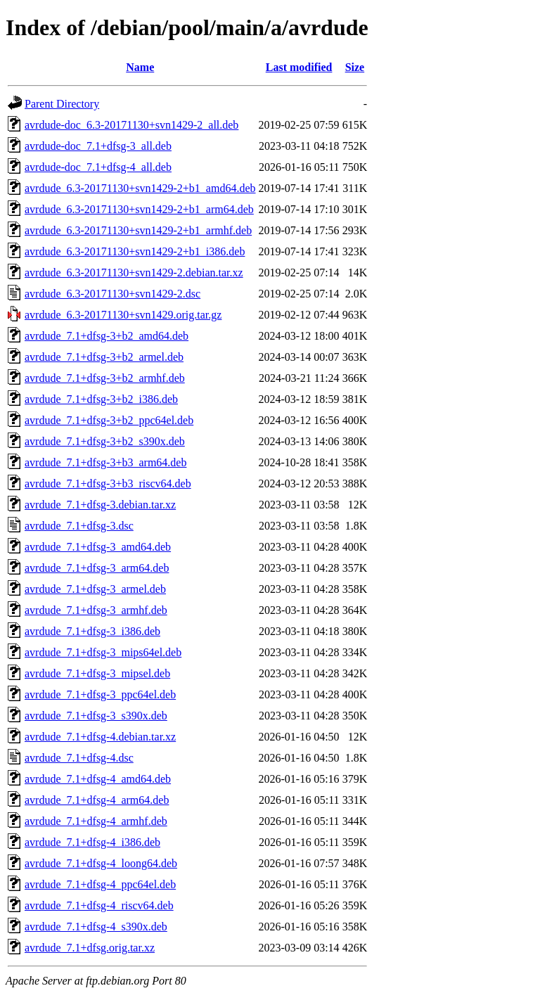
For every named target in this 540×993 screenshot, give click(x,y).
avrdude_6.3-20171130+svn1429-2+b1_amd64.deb (140, 188)
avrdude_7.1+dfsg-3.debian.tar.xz (100, 505)
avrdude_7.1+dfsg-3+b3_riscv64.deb (108, 483)
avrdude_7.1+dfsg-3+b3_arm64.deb (105, 462)
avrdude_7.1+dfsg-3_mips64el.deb (103, 652)
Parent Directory (62, 104)
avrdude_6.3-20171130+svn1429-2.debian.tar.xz (134, 272)
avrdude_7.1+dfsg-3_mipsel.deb (97, 673)
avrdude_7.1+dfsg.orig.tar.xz (90, 948)
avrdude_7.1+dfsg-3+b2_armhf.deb (105, 378)
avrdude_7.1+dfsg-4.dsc (79, 758)
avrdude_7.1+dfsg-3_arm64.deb (97, 568)
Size (355, 67)
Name (140, 67)
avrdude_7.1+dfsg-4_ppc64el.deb (100, 884)
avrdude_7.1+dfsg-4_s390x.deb (96, 927)
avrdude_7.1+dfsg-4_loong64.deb (101, 863)
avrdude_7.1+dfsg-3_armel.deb (95, 589)
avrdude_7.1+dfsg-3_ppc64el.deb (100, 694)
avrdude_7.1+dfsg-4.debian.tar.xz (100, 737)
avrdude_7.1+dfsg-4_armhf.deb (96, 821)
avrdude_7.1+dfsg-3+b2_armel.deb (104, 357)
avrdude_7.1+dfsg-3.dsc (79, 526)
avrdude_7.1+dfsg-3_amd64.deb (98, 547)
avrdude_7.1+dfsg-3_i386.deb (92, 631)
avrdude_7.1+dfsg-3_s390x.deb (96, 716)
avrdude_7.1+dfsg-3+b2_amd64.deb (106, 336)
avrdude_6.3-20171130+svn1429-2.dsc (112, 294)
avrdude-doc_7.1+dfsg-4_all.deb (98, 167)
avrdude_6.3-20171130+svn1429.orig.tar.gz (123, 315)
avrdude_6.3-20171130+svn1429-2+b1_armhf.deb (138, 230)
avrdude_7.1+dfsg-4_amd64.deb (98, 779)
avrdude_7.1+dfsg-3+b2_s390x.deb (105, 441)
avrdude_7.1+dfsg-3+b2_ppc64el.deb (109, 420)
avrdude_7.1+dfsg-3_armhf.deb (96, 610)
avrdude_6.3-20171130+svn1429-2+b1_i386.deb (135, 251)
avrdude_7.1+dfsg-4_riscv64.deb (99, 905)
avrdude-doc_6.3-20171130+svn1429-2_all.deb (131, 125)
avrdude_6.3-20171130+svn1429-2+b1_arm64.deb (139, 209)
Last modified (299, 67)
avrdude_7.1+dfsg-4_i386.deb (92, 842)
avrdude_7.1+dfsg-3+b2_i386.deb (101, 399)
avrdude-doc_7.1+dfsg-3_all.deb (98, 146)
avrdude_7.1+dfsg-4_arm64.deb (97, 800)
